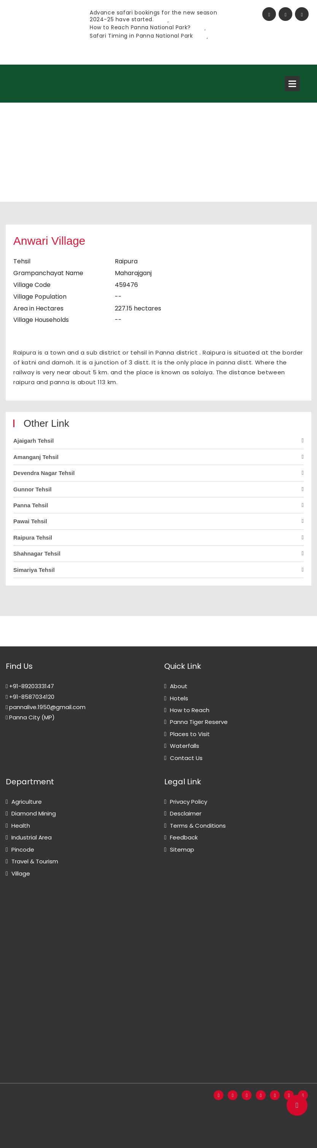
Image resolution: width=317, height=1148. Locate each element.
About (178, 686)
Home (14, 160)
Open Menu (292, 83)
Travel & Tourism (34, 861)
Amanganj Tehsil (36, 457)
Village (20, 873)
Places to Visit (190, 734)
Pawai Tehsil (30, 521)
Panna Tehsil (30, 505)
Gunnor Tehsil (32, 489)
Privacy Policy (188, 802)
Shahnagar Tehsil (36, 553)
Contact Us (186, 758)
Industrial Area (31, 837)
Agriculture (26, 802)
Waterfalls (184, 746)
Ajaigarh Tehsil (33, 440)
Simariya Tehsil (34, 570)
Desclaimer (185, 813)
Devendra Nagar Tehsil (43, 473)
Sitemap (182, 849)
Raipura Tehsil (32, 537)
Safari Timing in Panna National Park (149, 36)
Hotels (179, 698)
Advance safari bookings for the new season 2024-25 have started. (153, 16)
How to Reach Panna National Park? (148, 27)
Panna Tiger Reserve (199, 722)
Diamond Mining (33, 813)
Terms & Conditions (198, 826)
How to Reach (189, 710)
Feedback (184, 837)
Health (20, 826)
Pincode (22, 849)
